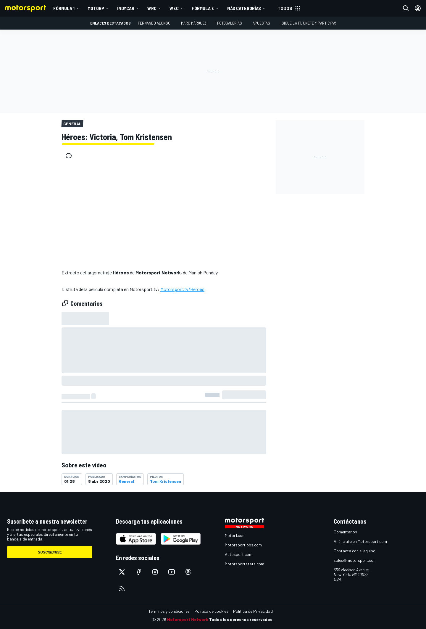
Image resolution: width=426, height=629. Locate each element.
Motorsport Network (187, 619)
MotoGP (96, 8)
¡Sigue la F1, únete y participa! (308, 22)
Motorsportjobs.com (243, 544)
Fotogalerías (229, 22)
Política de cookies (211, 611)
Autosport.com (238, 554)
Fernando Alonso (154, 22)
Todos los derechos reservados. (241, 619)
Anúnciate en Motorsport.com (360, 541)
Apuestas (261, 22)
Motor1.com (235, 535)
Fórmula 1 (64, 8)
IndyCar (125, 8)
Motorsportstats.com (244, 563)
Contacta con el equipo (354, 550)
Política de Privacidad (253, 611)
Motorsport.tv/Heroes (182, 289)
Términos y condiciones (169, 611)
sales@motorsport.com (355, 560)
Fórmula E (203, 8)
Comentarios (345, 531)
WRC (151, 8)
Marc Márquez (193, 22)
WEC (174, 8)
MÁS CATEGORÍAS (244, 8)
